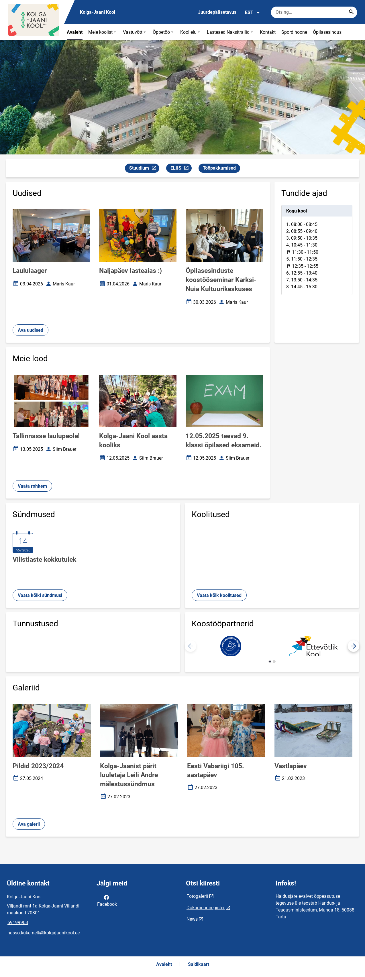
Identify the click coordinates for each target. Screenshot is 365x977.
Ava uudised (30, 330)
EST (252, 12)
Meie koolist (102, 32)
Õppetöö (163, 32)
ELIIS (181, 169)
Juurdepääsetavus (217, 12)
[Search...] (351, 12)
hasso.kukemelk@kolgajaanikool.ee (43, 933)
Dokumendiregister (206, 907)
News (192, 919)
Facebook (107, 900)
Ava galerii (29, 824)
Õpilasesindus (327, 32)
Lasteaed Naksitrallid (230, 32)
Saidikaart (198, 964)
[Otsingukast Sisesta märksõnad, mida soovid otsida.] (314, 12)
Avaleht (75, 32)
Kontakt (268, 32)
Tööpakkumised (219, 168)
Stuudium (144, 169)
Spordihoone (294, 32)
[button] (353, 646)
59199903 (17, 922)
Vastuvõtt (135, 32)
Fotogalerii (197, 896)
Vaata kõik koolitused (219, 595)
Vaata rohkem (32, 486)
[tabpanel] (317, 250)
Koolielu (190, 32)
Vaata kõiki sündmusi (40, 595)
